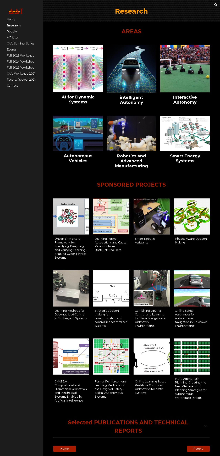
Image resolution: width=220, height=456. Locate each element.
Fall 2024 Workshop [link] (21, 61)
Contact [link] (12, 85)
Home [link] (11, 19)
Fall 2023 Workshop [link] (21, 67)
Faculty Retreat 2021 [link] (21, 79)
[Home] (64, 448)
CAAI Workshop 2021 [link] (21, 73)
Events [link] (11, 49)
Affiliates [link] (13, 37)
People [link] (12, 31)
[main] (131, 11)
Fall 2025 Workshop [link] (20, 55)
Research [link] (14, 25)
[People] (198, 448)
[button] (216, 5)
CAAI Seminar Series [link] (20, 43)
